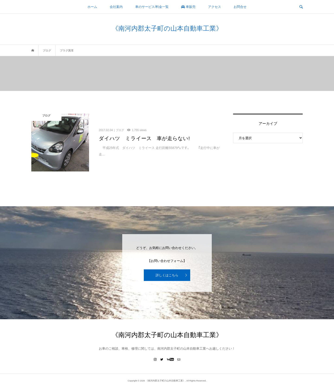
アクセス (214, 7)
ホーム (92, 7)
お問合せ (240, 7)
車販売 (188, 7)
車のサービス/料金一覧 (152, 7)
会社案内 (116, 7)
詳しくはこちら (167, 275)
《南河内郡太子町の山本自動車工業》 (167, 28)
